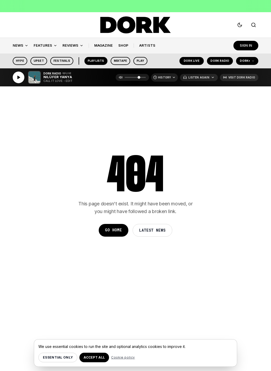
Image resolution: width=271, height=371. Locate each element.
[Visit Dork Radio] (239, 77)
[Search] (253, 25)
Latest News (152, 230)
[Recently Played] (164, 77)
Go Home (113, 229)
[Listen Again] (199, 77)
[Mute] (121, 77)
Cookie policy (123, 357)
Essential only (58, 357)
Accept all (94, 357)
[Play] (18, 77)
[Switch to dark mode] (240, 25)
